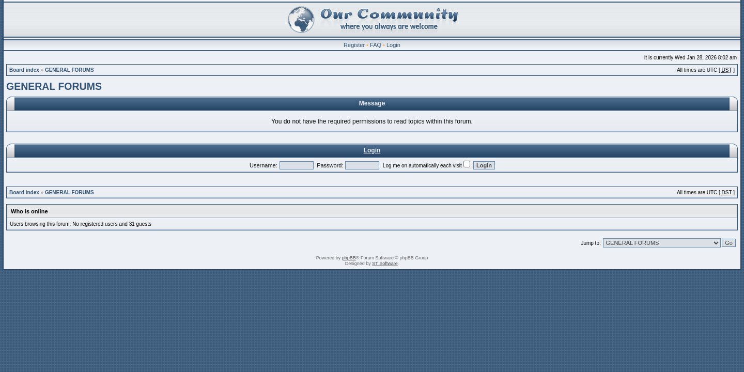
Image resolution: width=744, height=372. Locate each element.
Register (354, 45)
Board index (24, 70)
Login (393, 45)
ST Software (384, 263)
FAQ (375, 45)
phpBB (349, 257)
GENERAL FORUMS (69, 70)
